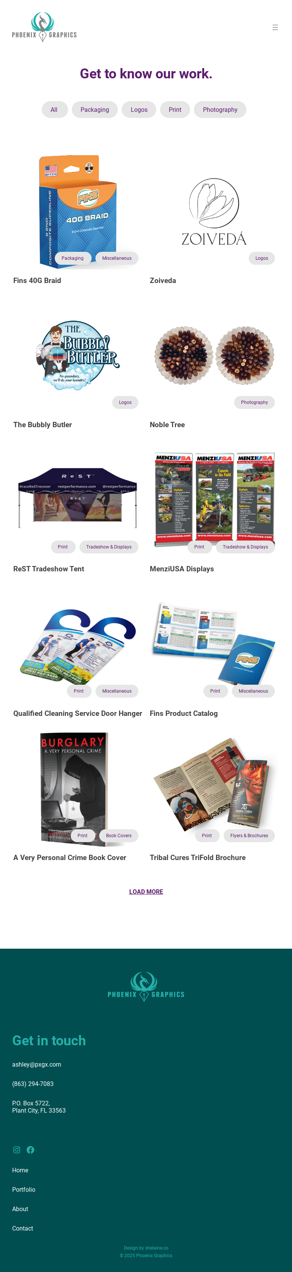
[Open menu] (275, 27)
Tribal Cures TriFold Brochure (198, 858)
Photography (220, 109)
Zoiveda (163, 281)
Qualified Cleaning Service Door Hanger (77, 713)
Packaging (95, 109)
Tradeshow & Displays (109, 547)
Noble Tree (167, 425)
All (55, 109)
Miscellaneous (117, 258)
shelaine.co (156, 1248)
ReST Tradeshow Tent (48, 569)
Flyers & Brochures (249, 835)
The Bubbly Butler (42, 425)
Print (175, 109)
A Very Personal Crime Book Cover (69, 858)
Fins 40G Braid (37, 281)
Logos (139, 109)
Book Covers (119, 835)
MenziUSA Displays (182, 569)
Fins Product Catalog (184, 713)
